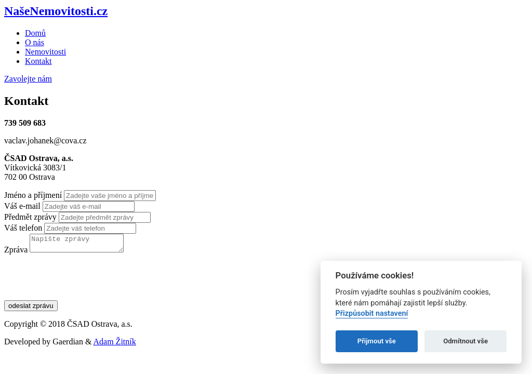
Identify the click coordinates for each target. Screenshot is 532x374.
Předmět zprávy (30, 216)
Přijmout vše (376, 341)
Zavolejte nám (28, 78)
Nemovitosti (45, 51)
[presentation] (83, 283)
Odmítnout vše (465, 341)
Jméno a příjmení (33, 195)
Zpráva (16, 252)
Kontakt (38, 61)
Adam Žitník (115, 344)
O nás (34, 42)
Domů (35, 33)
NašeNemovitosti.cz (56, 11)
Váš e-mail (22, 206)
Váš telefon (23, 227)
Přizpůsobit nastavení (372, 313)
